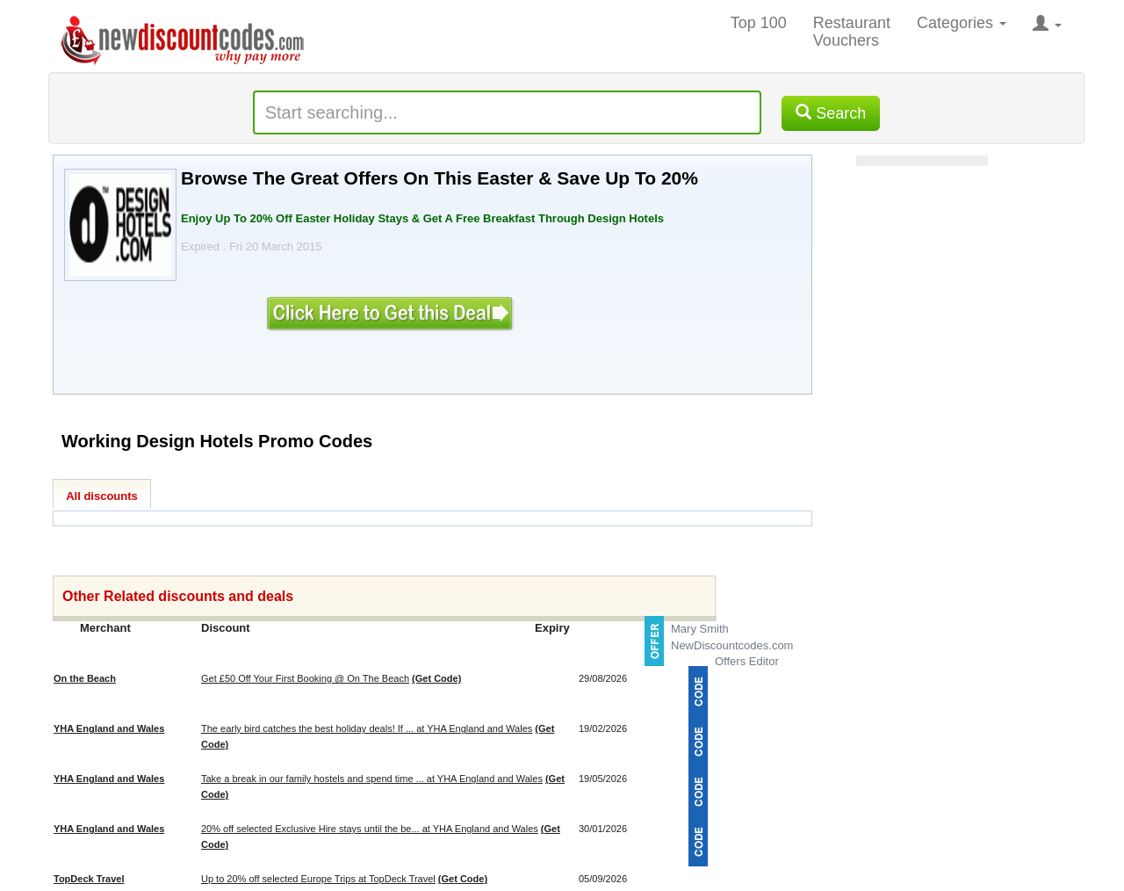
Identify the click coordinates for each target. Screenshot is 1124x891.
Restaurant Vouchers (851, 31)
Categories (961, 23)
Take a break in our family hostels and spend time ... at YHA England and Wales (372, 778)
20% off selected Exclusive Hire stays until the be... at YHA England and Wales (369, 828)
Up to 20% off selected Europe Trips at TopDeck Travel (318, 878)
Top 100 (759, 23)
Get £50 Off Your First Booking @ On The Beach (305, 678)
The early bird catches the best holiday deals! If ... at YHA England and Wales (366, 728)
